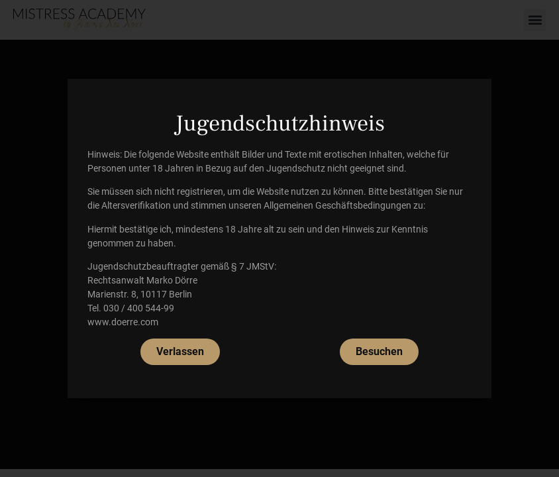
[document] (279, 238)
